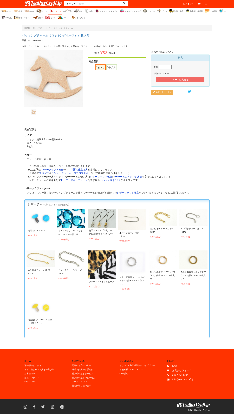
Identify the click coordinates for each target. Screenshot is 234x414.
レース (42, 11)
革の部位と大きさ (32, 365)
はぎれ (38, 17)
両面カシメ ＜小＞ (36, 230)
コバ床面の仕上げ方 (77, 169)
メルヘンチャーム (66, 28)
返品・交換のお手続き (82, 369)
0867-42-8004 (180, 374)
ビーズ (162, 11)
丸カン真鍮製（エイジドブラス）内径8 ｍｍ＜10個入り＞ (193, 275)
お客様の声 (29, 373)
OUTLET (64, 17)
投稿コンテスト (31, 377)
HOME (27, 28)
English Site (29, 381)
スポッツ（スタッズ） (106, 11)
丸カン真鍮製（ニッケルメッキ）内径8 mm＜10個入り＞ (132, 280)
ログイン (179, 4)
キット (6, 11)
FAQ (174, 365)
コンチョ (149, 11)
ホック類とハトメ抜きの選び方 (39, 369)
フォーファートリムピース (101, 281)
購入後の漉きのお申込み (83, 377)
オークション (79, 17)
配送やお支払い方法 (81, 365)
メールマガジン (79, 381)
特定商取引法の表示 (81, 385)
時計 (223, 11)
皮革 (18, 11)
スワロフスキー (82, 173)
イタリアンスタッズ (130, 11)
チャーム (55, 11)
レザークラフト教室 (52, 169)
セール (51, 17)
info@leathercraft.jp (183, 379)
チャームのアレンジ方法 (128, 176)
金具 (88, 11)
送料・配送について (162, 51)
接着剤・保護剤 (194, 11)
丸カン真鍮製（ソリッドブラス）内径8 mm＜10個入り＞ (162, 275)
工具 (67, 11)
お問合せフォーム (182, 370)
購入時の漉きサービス (82, 373)
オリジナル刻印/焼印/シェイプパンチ (137, 365)
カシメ (54, 173)
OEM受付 (123, 373)
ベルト (29, 11)
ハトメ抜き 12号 (111, 180)
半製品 (6, 17)
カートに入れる (180, 79)
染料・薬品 (176, 11)
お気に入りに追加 (162, 92)
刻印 (78, 11)
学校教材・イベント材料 (131, 369)
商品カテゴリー (39, 28)
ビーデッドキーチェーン (74, 180)
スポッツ (44, 173)
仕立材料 (211, 11)
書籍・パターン (22, 17)
